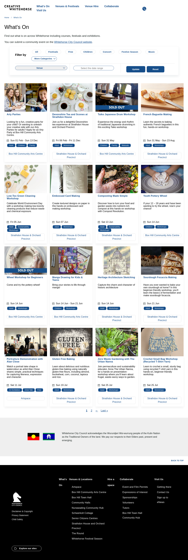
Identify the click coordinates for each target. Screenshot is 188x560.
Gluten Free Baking (63, 359)
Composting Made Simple (113, 196)
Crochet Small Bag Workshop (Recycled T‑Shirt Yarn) (160, 360)
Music (151, 52)
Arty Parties (14, 114)
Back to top (177, 461)
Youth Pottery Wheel (155, 196)
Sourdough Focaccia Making (160, 277)
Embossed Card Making (66, 196)
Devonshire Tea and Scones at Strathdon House (70, 115)
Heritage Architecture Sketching (116, 277)
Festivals (53, 52)
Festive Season (130, 52)
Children (88, 52)
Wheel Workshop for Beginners (25, 277)
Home (6, 18)
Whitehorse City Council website (73, 42)
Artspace (25, 398)
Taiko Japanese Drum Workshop (116, 114)
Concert (107, 52)
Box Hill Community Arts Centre (26, 154)
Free (70, 52)
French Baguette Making (157, 114)
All (36, 52)
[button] (26, 548)
